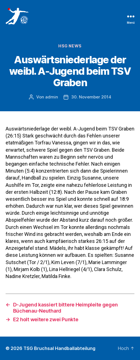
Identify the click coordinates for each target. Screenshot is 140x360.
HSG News (69, 46)
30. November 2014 (91, 97)
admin (51, 97)
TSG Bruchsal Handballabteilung (59, 348)
